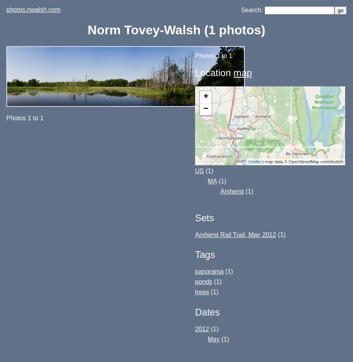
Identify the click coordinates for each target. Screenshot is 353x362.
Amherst (232, 191)
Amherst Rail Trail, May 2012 (235, 234)
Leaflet (254, 161)
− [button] (205, 109)
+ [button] (205, 97)
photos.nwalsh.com (33, 9)
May (214, 339)
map (242, 72)
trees (202, 292)
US (199, 171)
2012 (202, 329)
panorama (209, 271)
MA (212, 181)
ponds (203, 281)
